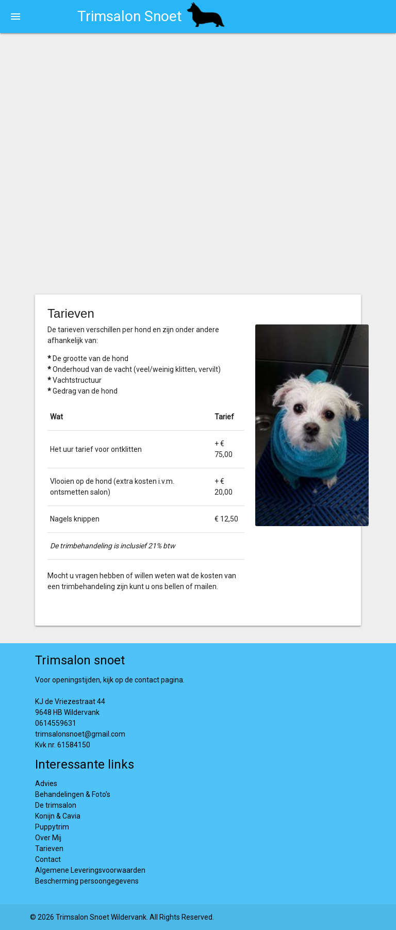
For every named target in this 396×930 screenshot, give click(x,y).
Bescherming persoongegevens (87, 881)
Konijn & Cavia (57, 816)
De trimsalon (55, 805)
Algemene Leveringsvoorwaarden (90, 870)
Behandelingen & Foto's (72, 794)
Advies (46, 783)
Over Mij (48, 838)
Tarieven (49, 848)
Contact (48, 859)
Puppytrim (52, 827)
